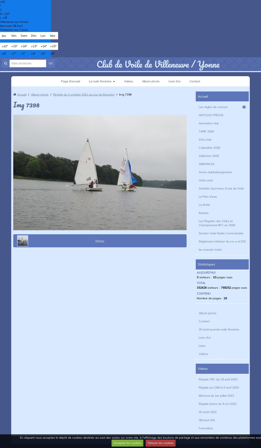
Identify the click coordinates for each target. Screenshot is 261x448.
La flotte (204, 205)
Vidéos (128, 81)
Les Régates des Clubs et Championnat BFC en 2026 (217, 223)
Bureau (203, 213)
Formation (206, 428)
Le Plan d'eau (208, 196)
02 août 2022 (208, 412)
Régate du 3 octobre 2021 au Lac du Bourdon (84, 94)
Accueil (22, 94)
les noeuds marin (210, 249)
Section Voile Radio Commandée (221, 233)
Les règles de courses (222, 107)
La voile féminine (100, 81)
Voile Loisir (206, 180)
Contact (195, 81)
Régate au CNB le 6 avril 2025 (219, 387)
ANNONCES (207, 164)
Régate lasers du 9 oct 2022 (218, 404)
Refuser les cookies (161, 443)
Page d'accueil (70, 81)
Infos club (205, 139)
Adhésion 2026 (209, 156)
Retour (99, 241)
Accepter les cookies (127, 443)
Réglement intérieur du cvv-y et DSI (222, 241)
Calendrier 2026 (209, 148)
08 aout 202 (207, 420)
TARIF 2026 (206, 131)
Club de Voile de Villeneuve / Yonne (157, 64)
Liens (202, 346)
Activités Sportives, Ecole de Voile (221, 188)
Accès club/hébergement (215, 172)
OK (51, 63)
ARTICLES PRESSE (211, 115)
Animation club (209, 123)
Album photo (151, 81)
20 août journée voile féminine (219, 329)
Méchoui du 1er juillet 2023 (216, 395)
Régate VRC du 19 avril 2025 (218, 379)
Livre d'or (175, 81)
